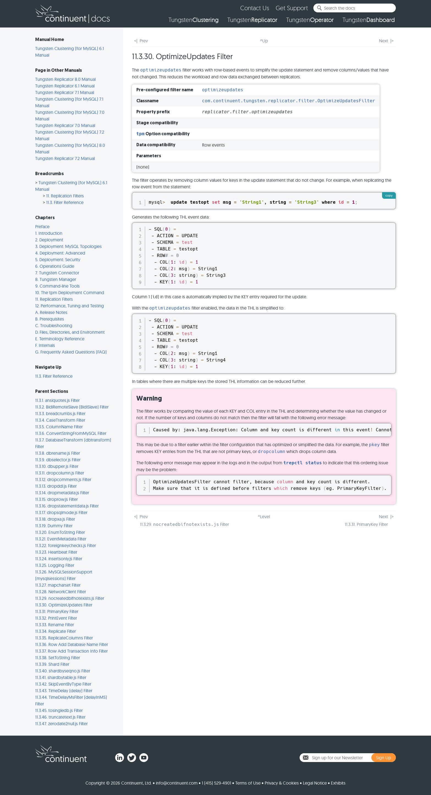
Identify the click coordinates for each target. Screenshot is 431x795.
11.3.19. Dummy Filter (54, 525)
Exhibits (338, 783)
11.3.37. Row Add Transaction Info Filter (71, 651)
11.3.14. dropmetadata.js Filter (62, 492)
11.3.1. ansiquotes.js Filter (57, 400)
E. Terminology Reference (59, 338)
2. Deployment (49, 239)
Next (383, 40)
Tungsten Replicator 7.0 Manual (65, 125)
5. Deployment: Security (57, 259)
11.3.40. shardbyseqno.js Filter (62, 670)
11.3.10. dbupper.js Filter (56, 466)
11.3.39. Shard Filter (52, 664)
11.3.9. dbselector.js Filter (58, 459)
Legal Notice (315, 783)
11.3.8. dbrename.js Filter (57, 453)
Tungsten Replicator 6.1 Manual (65, 86)
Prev (144, 40)
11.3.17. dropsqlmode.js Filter (61, 512)
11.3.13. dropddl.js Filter (56, 486)
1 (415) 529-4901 (216, 783)
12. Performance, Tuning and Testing (69, 305)
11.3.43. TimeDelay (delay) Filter (63, 690)
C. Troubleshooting (53, 325)
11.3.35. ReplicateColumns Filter (64, 638)
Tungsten (193, 20)
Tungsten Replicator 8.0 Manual (65, 79)
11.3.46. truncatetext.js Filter (60, 717)
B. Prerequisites (49, 319)
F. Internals (45, 345)
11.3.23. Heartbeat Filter (56, 552)
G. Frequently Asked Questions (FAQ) (71, 352)
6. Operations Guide (54, 266)
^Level (264, 516)
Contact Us (254, 8)
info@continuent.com (177, 783)
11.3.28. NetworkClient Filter (60, 591)
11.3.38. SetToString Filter (57, 657)
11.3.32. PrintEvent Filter (56, 618)
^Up (264, 40)
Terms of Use (248, 783)
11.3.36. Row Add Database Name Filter (71, 644)
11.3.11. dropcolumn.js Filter (59, 473)
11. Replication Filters (65, 195)
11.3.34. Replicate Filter (55, 631)
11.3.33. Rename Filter (54, 624)
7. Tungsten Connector (57, 272)
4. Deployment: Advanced (60, 253)
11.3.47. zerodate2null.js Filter (61, 723)
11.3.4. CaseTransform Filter (60, 420)
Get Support (292, 8)
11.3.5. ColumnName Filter (59, 426)
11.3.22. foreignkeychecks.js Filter (65, 545)
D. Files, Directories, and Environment (70, 332)
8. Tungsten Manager (55, 279)
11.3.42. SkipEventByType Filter (63, 684)
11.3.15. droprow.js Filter (56, 499)
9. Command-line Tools (57, 286)
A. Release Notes (51, 312)
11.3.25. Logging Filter (54, 565)
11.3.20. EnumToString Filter (60, 532)
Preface (42, 226)
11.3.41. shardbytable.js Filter (60, 677)
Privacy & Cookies (282, 783)
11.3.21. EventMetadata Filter (60, 539)
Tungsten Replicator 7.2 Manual (65, 158)
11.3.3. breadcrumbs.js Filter (60, 413)
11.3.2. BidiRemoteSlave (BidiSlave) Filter (72, 407)
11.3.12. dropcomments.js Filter (63, 479)
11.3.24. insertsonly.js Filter (58, 558)
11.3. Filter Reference (65, 202)
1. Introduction (48, 233)
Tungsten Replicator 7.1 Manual (64, 92)
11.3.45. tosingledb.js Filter (59, 710)
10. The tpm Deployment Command (69, 292)
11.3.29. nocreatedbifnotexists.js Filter (69, 598)
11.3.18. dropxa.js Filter (55, 519)
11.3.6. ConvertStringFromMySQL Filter (70, 433)
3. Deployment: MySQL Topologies (68, 246)
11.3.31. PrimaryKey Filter (56, 611)
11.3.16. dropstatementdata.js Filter (67, 506)
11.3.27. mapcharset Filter (58, 585)
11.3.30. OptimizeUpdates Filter (63, 605)
